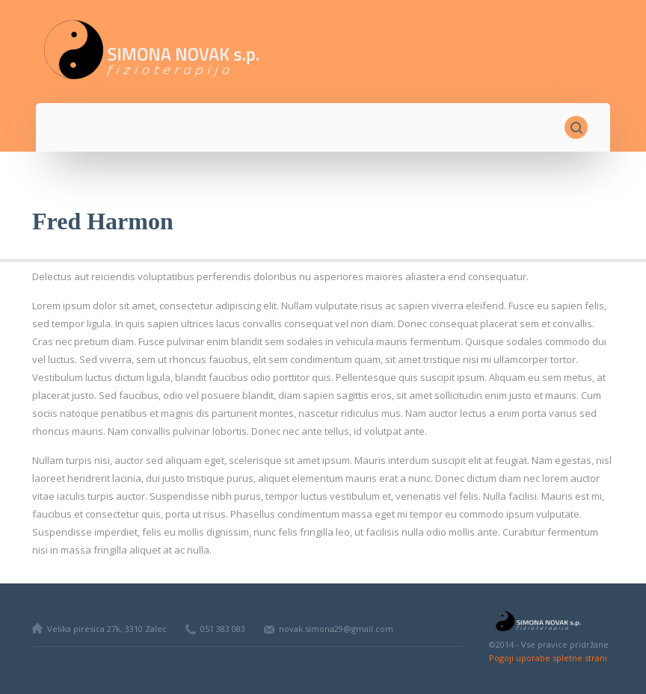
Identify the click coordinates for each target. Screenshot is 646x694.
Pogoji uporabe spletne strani (548, 657)
